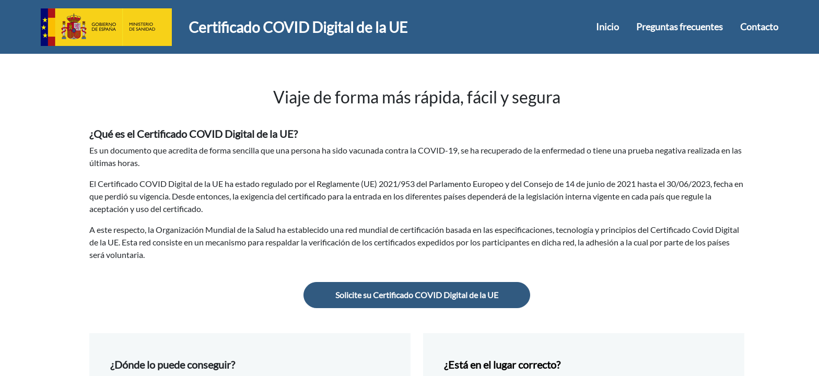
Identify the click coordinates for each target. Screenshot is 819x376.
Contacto (759, 26)
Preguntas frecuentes (679, 26)
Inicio (607, 26)
